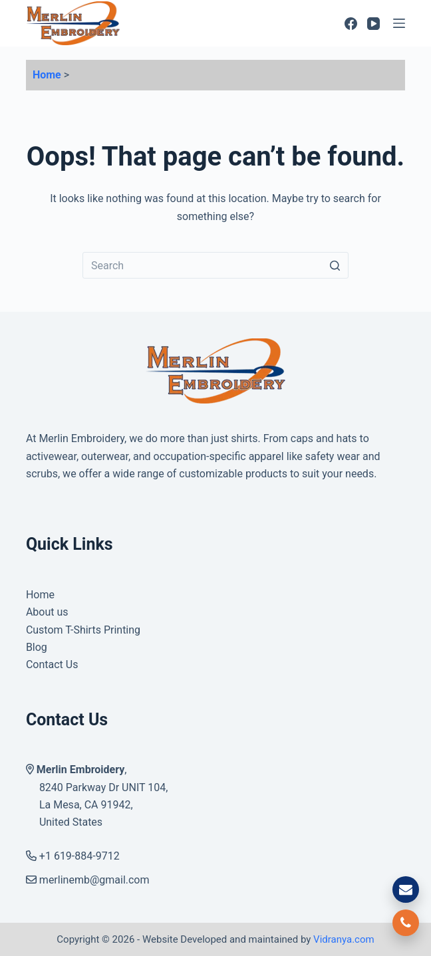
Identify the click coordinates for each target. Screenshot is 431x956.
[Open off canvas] (399, 23)
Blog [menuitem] (36, 647)
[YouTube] (373, 23)
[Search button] (335, 265)
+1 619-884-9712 (73, 856)
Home (47, 74)
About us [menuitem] (47, 612)
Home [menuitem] (40, 594)
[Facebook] (351, 23)
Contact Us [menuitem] (52, 664)
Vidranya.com (343, 939)
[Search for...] (215, 265)
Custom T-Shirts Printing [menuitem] (83, 630)
